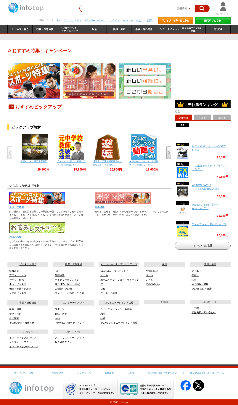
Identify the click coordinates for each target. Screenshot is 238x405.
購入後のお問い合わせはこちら (207, 373)
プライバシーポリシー (26, 373)
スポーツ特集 (16, 207)
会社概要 (109, 373)
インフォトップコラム (21, 342)
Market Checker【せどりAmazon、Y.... (206, 206)
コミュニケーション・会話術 (116, 309)
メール (104, 275)
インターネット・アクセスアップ (119, 264)
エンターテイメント (73, 302)
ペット (149, 275)
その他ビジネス (17, 293)
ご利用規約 (57, 373)
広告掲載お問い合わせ (204, 312)
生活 (164, 264)
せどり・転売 (16, 279)
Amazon (128, 20)
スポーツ (60, 309)
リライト (114, 20)
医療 (194, 279)
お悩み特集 (15, 237)
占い (57, 318)
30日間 (222, 117)
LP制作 (195, 308)
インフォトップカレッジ (22, 337)
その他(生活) (153, 284)
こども (149, 279)
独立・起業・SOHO (20, 288)
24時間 (183, 117)
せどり (140, 20)
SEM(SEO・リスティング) (114, 270)
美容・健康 (210, 264)
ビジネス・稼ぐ (28, 264)
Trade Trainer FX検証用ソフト (209, 226)
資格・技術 (15, 313)
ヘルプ (131, 373)
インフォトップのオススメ (23, 346)
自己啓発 (14, 318)
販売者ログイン (63, 342)
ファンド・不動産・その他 (69, 293)
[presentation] (9, 152)
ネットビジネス (17, 284)
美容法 (195, 275)
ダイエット (198, 270)
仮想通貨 (60, 275)
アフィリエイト (73, 20)
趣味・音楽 (61, 313)
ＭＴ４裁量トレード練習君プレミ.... (209, 148)
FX (58, 20)
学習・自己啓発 (28, 302)
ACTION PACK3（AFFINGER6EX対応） (206, 187)
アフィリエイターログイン (69, 337)
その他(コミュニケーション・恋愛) (119, 322)
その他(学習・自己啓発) (22, 322)
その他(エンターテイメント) (70, 322)
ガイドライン (84, 373)
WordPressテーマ (95, 20)
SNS (102, 288)
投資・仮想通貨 (73, 264)
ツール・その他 (108, 293)
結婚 (102, 318)
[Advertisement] (203, 70)
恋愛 (102, 313)
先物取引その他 (63, 288)
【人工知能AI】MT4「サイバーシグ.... (209, 167)
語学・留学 (15, 309)
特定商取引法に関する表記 (162, 373)
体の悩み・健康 (200, 284)
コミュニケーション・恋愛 (119, 302)
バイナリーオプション (67, 279)
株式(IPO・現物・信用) (67, 284)
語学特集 (99, 207)
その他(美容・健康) (202, 288)
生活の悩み (152, 270)
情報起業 (14, 270)
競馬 (149, 20)
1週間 (202, 117)
